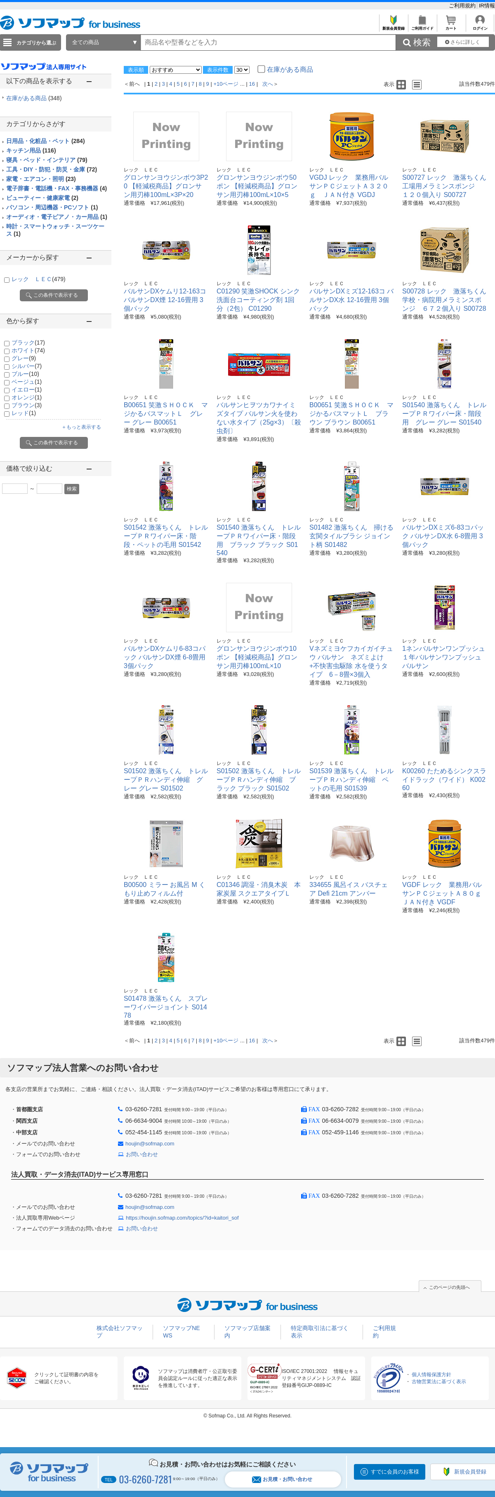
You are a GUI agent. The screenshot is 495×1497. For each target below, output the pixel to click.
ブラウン (27, 405)
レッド (24, 413)
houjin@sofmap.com (149, 1143)
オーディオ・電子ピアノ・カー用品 (56, 217)
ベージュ (27, 381)
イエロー (27, 389)
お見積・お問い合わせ (282, 1479)
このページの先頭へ (449, 1287)
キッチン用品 (31, 150)
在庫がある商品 (34, 98)
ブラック (28, 342)
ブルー (25, 374)
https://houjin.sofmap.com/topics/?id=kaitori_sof (182, 1218)
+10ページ (225, 84)
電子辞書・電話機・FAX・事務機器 (56, 188)
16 (252, 84)
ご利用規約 (463, 5)
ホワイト (28, 350)
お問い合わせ (142, 1154)
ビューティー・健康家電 (42, 198)
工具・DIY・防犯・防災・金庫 (51, 169)
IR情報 (487, 5)
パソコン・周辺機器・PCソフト (52, 207)
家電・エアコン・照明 (41, 179)
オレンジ (27, 397)
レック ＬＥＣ (39, 279)
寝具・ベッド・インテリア (46, 160)
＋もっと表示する (81, 427)
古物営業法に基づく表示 (439, 1381)
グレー (24, 358)
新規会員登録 (393, 26)
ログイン (480, 26)
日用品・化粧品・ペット (45, 141)
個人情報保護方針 (431, 1374)
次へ (267, 84)
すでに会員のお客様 (395, 1472)
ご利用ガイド (422, 26)
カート (451, 26)
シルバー (27, 366)
